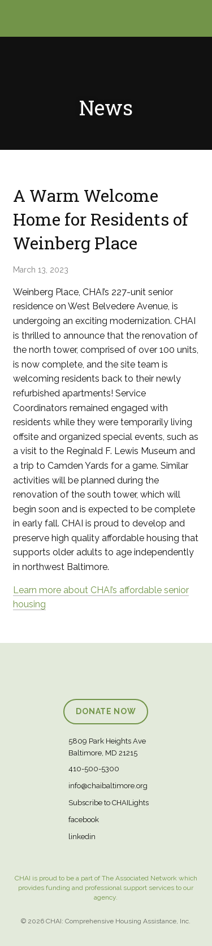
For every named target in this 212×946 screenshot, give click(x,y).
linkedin (82, 836)
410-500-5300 (93, 768)
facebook (83, 819)
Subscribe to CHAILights (108, 802)
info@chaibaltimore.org (108, 785)
